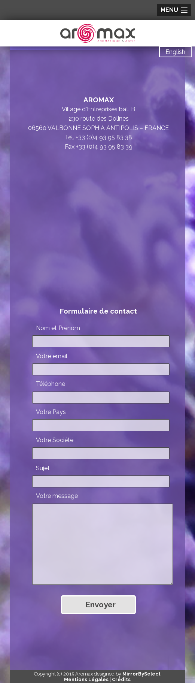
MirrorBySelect (141, 674)
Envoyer (100, 604)
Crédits (121, 679)
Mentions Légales (86, 679)
